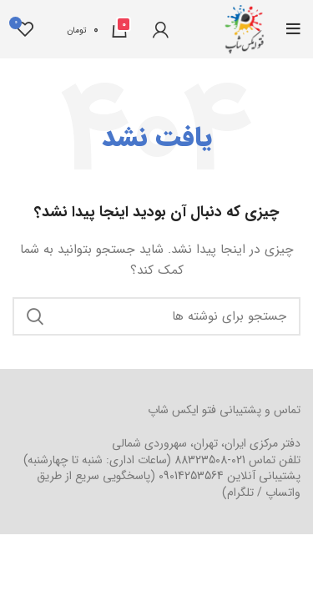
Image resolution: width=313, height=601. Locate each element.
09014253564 (191, 476)
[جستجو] (156, 316)
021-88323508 (209, 460)
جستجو (35, 316)
